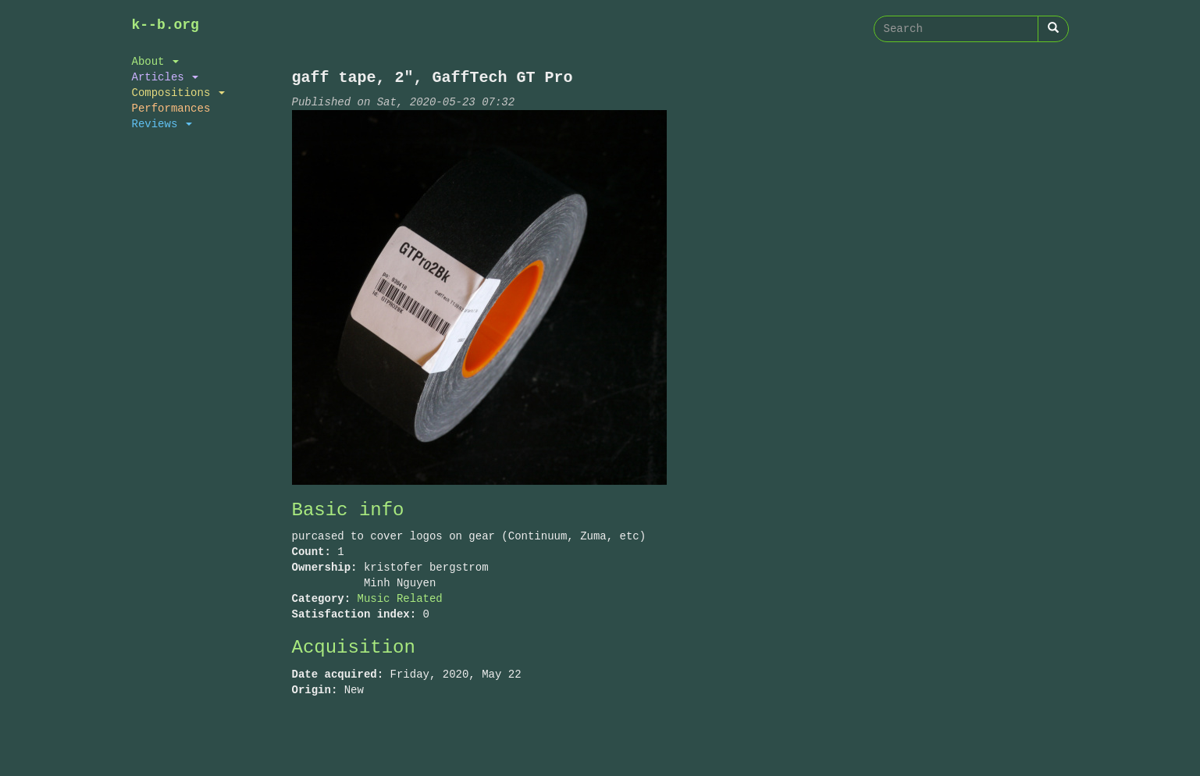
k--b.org (165, 25)
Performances (171, 108)
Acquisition (353, 647)
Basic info (348, 510)
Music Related (400, 598)
